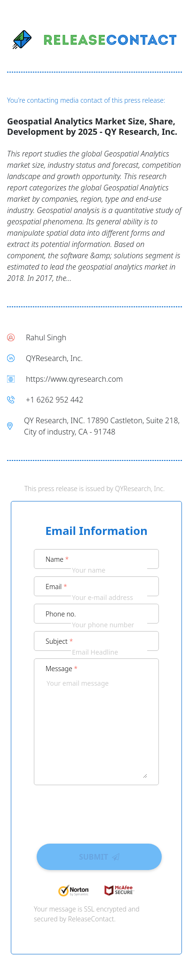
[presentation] (96, 811)
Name (57, 559)
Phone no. (61, 613)
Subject (59, 641)
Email (56, 586)
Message (62, 668)
